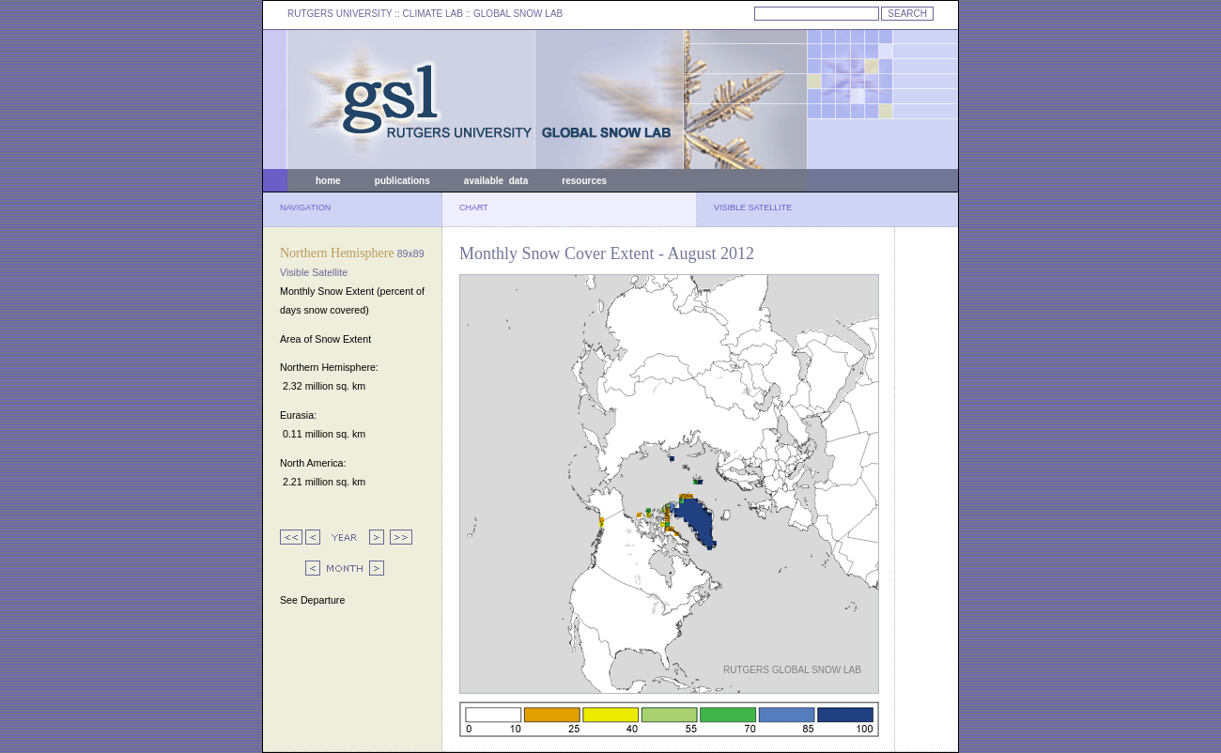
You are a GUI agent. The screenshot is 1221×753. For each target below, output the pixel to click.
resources (584, 181)
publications (402, 181)
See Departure (312, 600)
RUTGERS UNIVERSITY (340, 13)
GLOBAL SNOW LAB (518, 13)
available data (496, 181)
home (328, 181)
